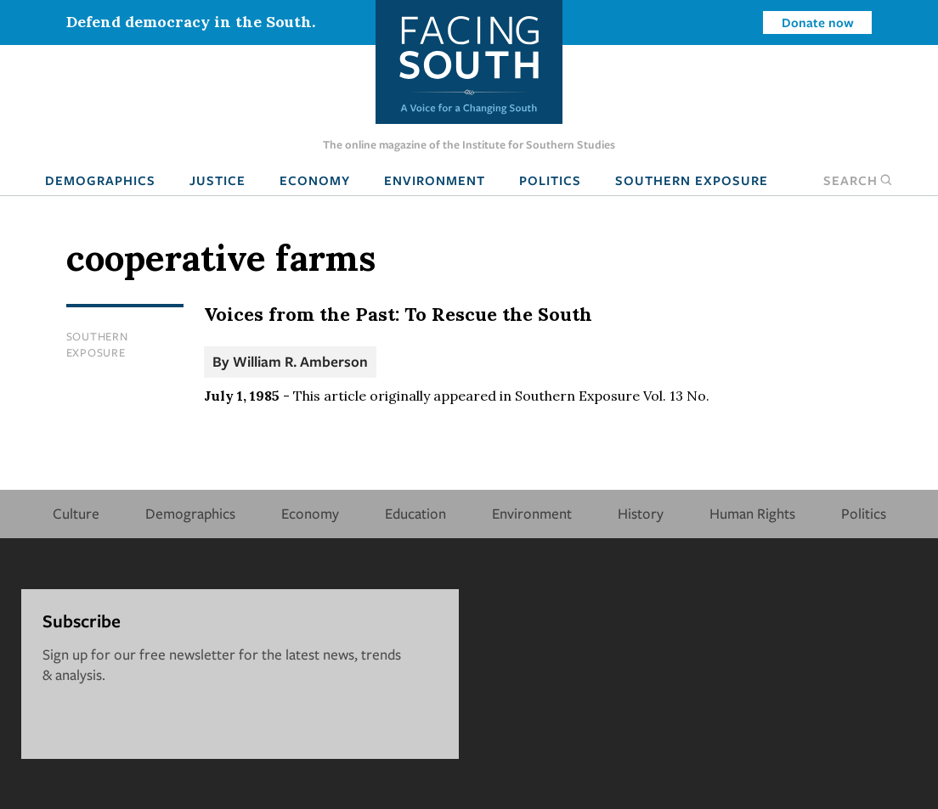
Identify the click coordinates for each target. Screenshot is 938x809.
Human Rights (752, 513)
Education (415, 513)
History (641, 513)
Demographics (100, 179)
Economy (315, 179)
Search (858, 179)
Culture (76, 513)
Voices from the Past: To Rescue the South (398, 314)
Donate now (818, 22)
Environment (434, 179)
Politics (550, 179)
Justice (217, 179)
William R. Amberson (300, 361)
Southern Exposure (691, 179)
